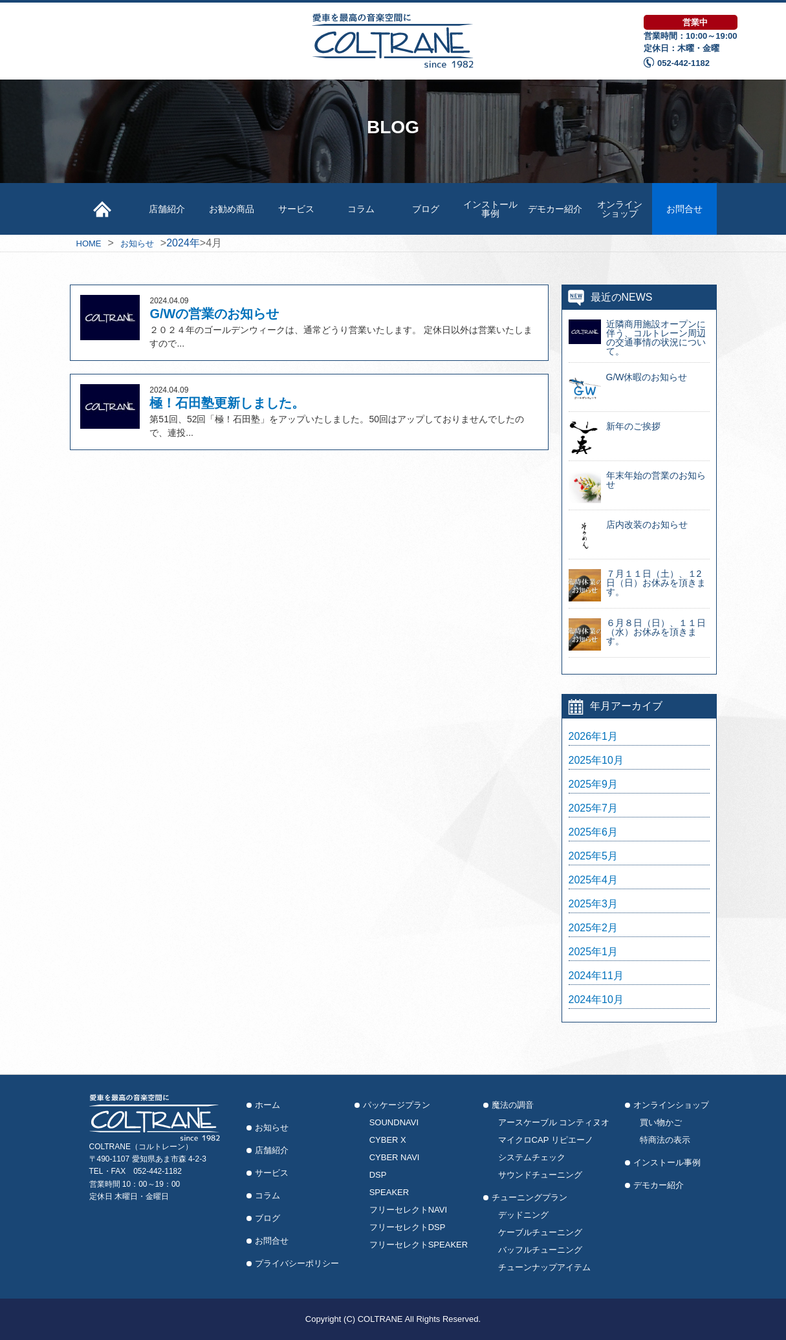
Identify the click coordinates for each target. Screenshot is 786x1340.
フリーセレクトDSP (407, 1227)
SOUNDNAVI (394, 1122)
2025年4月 (593, 880)
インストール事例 (490, 209)
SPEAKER (389, 1192)
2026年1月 (593, 736)
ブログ (425, 209)
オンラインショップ (619, 209)
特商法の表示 (665, 1140)
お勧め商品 (231, 209)
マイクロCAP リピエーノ (545, 1140)
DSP (378, 1175)
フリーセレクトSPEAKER (418, 1244)
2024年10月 (596, 1000)
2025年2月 (593, 928)
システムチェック (531, 1157)
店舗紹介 (167, 209)
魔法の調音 (513, 1105)
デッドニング (523, 1215)
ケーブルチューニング (540, 1232)
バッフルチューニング (540, 1250)
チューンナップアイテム (544, 1267)
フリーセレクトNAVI (408, 1210)
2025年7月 (593, 808)
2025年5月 (593, 856)
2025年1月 (593, 952)
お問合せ (684, 209)
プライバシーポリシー (297, 1263)
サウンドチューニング (540, 1175)
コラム (361, 209)
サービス (296, 209)
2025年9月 (593, 784)
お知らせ (272, 1127)
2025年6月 (593, 832)
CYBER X (387, 1140)
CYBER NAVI (394, 1157)
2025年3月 (593, 904)
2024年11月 (596, 976)
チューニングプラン (529, 1197)
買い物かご (661, 1122)
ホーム (267, 1105)
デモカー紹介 (555, 209)
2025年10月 (596, 760)
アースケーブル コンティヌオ (554, 1122)
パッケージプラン (396, 1105)
